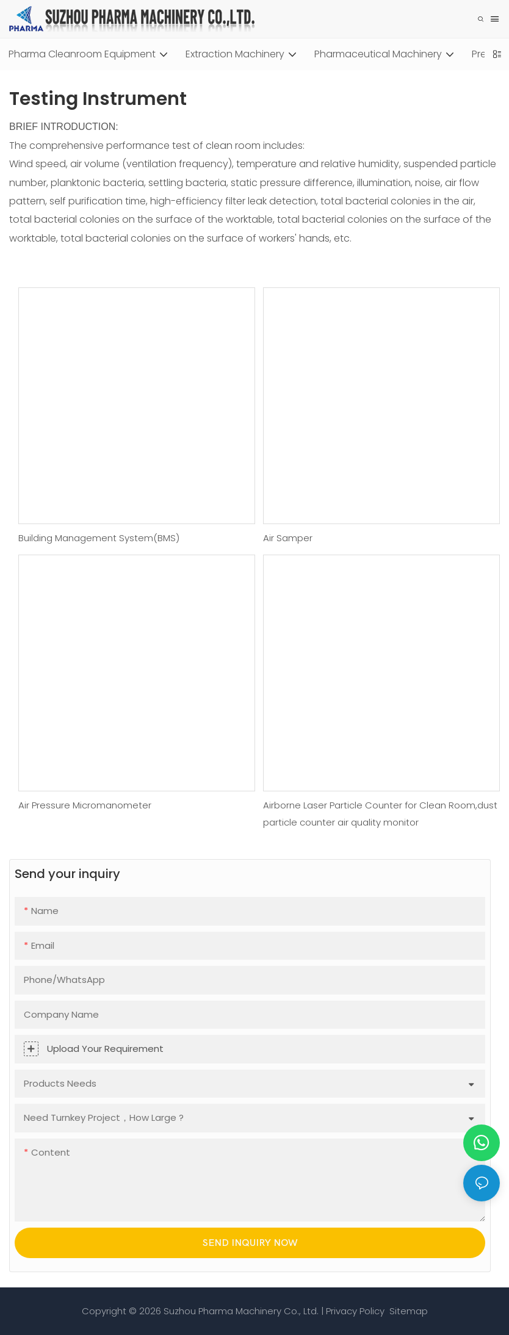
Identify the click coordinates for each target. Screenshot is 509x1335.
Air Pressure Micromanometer (84, 805)
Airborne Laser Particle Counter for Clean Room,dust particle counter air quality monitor (380, 814)
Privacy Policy (355, 1310)
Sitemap (407, 1310)
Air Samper (287, 537)
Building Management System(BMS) (98, 537)
